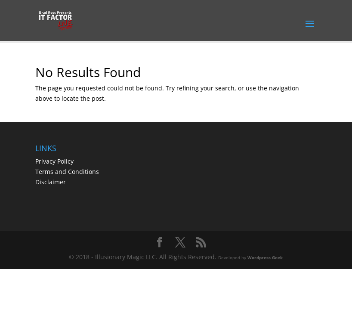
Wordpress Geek (265, 257)
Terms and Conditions (67, 171)
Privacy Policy (54, 161)
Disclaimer (50, 182)
